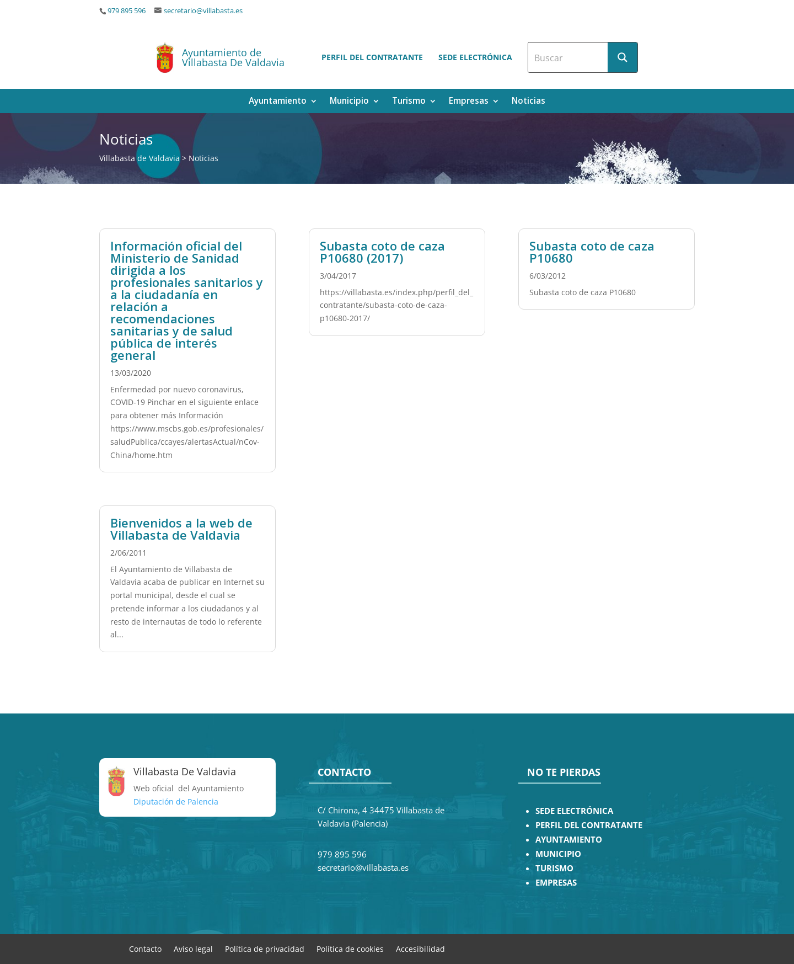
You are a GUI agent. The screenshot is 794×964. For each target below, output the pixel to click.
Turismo (409, 101)
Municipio (349, 101)
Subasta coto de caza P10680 (591, 251)
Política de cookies (350, 948)
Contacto (145, 948)
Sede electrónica (475, 57)
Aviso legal (193, 948)
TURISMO (554, 868)
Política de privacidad (264, 948)
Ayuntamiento (278, 101)
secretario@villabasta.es (203, 10)
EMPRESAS (556, 882)
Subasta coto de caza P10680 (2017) (382, 251)
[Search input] (568, 57)
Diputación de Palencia (175, 801)
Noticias (528, 101)
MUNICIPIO (558, 854)
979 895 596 (127, 10)
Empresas (469, 101)
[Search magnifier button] (622, 57)
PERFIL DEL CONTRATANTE (588, 825)
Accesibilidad (420, 948)
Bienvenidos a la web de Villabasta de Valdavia (181, 528)
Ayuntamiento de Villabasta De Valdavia (233, 57)
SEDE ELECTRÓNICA (574, 811)
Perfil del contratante (372, 57)
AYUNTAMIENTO (568, 839)
